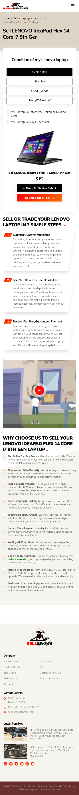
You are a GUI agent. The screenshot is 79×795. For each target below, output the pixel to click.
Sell (15, 18)
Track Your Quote (49, 678)
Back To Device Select (39, 188)
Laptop (25, 18)
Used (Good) (39, 91)
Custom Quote (12, 667)
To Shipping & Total (39, 198)
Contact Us (46, 661)
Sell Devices (10, 678)
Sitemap (32, 786)
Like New (39, 81)
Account (8, 684)
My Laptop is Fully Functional (39, 122)
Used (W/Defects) (39, 100)
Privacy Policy (68, 786)
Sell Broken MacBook (50, 789)
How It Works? (12, 661)
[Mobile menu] (73, 5)
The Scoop (10, 672)
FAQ (42, 667)
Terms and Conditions (49, 786)
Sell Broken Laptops (28, 789)
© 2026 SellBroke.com (15, 786)
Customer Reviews (50, 672)
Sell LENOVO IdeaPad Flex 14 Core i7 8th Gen (39, 173)
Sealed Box (39, 72)
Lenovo (37, 18)
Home (6, 18)
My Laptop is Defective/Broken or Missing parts (39, 113)
